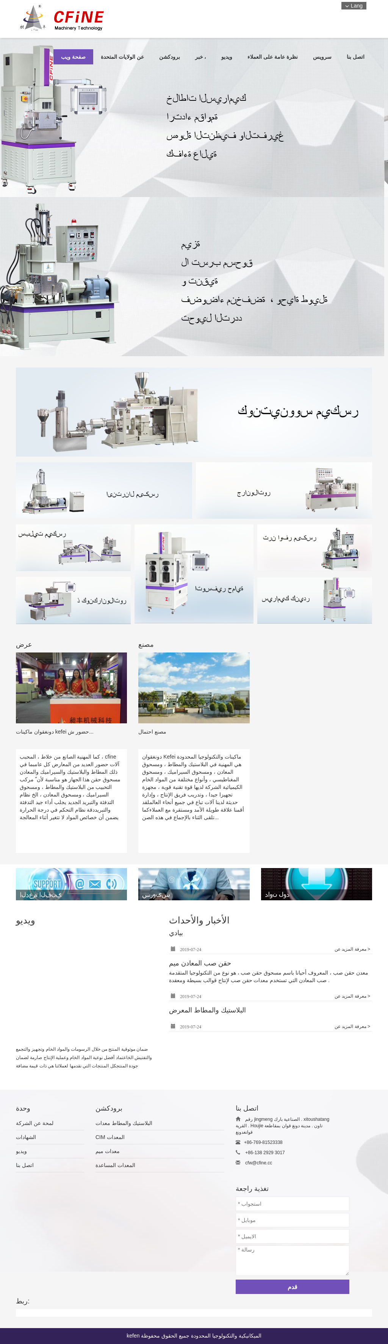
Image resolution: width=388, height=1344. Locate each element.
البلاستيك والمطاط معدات (123, 1123)
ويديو (21, 1151)
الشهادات (26, 1137)
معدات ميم (107, 1151)
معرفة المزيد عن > (352, 949)
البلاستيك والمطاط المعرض (207, 1010)
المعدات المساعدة (115, 1165)
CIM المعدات (110, 1137)
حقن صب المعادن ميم (200, 963)
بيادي (176, 933)
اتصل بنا (25, 1165)
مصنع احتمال (152, 732)
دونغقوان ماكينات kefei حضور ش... (55, 732)
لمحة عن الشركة (34, 1123)
